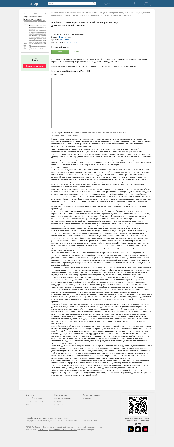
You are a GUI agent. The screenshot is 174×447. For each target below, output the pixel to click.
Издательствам (60, 395)
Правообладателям (34, 398)
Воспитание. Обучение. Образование (82, 13)
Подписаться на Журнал (35, 66)
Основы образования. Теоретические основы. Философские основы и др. (102, 15)
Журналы (87, 398)
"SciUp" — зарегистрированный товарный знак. (57, 430)
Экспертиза (64, 40)
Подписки (107, 3)
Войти (146, 3)
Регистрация (148, 5)
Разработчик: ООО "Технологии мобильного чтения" (47, 418)
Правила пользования (35, 401)
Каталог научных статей (92, 395)
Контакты (29, 405)
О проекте (30, 395)
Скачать (76, 52)
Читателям (58, 405)
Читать (60, 52)
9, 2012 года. (72, 42)
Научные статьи (57, 13)
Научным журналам (62, 398)
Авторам (57, 401)
